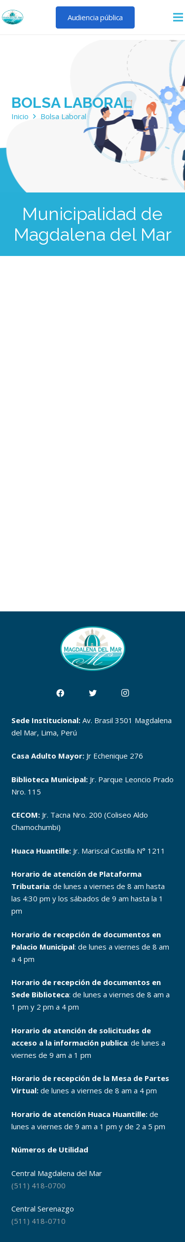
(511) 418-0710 (38, 1221)
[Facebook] (60, 693)
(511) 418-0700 (38, 1185)
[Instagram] (125, 693)
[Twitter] (93, 693)
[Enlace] (12, 17)
